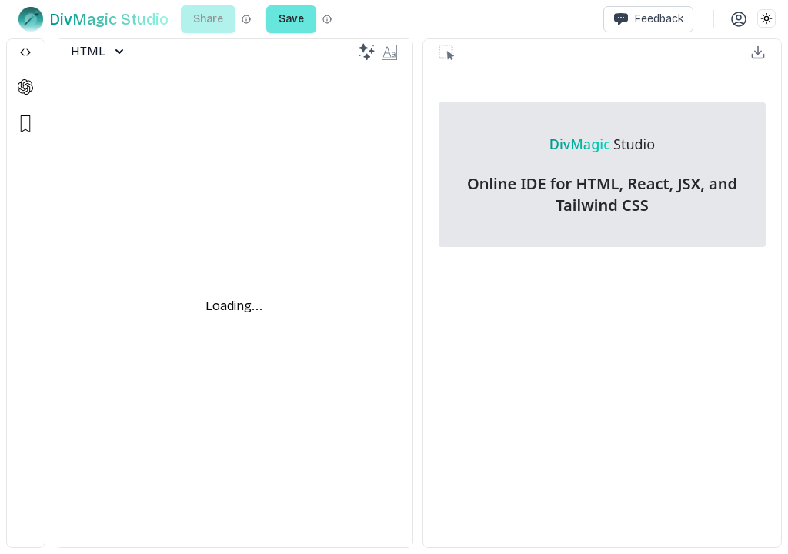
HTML (97, 51)
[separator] (50, 293)
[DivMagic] (93, 19)
